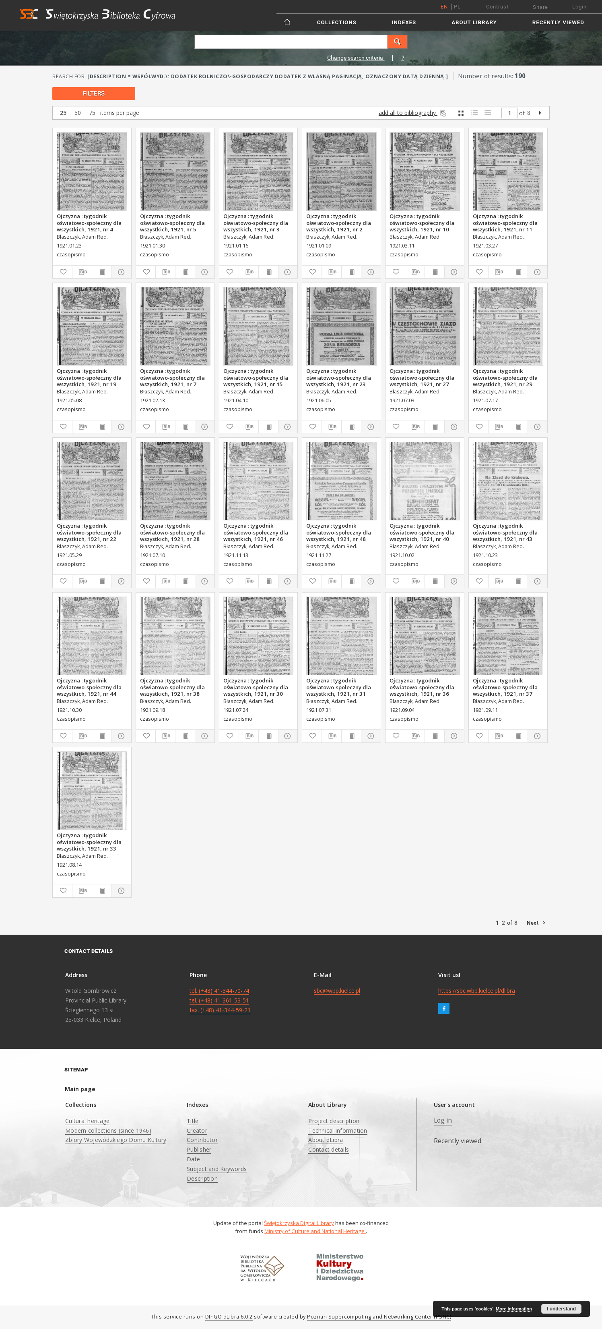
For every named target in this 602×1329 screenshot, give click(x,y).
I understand (561, 1309)
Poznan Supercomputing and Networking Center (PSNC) (379, 1316)
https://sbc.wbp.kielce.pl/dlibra (476, 990)
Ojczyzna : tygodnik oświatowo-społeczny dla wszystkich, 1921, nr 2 (338, 222)
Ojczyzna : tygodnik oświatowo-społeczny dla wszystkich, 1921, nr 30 (255, 687)
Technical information (337, 1130)
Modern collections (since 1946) (108, 1130)
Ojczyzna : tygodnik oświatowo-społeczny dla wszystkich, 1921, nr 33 (89, 842)
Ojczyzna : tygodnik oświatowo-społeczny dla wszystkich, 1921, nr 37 (505, 687)
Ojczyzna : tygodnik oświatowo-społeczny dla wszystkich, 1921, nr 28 (172, 532)
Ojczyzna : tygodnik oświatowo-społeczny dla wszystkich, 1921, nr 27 (422, 377)
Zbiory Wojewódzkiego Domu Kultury (115, 1140)
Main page (80, 1089)
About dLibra (325, 1140)
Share (540, 7)
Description (202, 1178)
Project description (333, 1121)
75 (92, 113)
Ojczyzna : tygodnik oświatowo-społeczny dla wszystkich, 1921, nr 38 (172, 687)
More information (514, 1308)
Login (579, 7)
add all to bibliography (413, 112)
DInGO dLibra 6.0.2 (229, 1316)
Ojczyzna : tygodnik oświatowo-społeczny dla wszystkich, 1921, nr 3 (255, 222)
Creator (197, 1130)
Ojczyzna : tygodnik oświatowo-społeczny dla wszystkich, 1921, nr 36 (422, 687)
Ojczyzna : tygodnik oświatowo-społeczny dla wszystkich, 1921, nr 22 (89, 532)
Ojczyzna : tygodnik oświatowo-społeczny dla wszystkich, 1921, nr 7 (172, 377)
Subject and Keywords (217, 1169)
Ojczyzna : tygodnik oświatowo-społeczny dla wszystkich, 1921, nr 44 (89, 687)
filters (94, 93)
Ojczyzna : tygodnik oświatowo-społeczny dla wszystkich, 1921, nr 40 (422, 532)
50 (77, 113)
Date (193, 1159)
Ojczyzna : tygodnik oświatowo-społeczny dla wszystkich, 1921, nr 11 (505, 222)
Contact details (328, 1149)
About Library (474, 22)
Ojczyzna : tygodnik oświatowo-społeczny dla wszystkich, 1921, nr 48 (338, 532)
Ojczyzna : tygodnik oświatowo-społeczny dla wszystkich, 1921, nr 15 (255, 377)
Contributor (202, 1140)
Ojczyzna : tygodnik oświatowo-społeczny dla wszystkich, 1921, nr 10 (422, 222)
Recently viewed (558, 22)
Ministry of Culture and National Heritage (315, 1231)
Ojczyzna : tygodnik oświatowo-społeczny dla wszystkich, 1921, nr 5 (172, 222)
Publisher (199, 1149)
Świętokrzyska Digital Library (299, 1223)
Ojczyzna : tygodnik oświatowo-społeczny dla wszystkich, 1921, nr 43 (505, 532)
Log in (443, 1120)
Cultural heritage (87, 1121)
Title (192, 1121)
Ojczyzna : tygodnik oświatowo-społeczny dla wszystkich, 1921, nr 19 (89, 377)
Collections (337, 22)
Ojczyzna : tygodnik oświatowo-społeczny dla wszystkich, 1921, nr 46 (255, 532)
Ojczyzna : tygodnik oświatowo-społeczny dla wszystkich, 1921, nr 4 (89, 222)
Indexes (404, 22)
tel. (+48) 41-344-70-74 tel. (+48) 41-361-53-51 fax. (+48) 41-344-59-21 (220, 1000)
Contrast (497, 7)
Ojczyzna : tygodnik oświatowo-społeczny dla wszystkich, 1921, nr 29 (505, 377)
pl (457, 7)
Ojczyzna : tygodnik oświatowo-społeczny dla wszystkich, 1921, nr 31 (338, 687)
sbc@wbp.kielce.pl (337, 990)
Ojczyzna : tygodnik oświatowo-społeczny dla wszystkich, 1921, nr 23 (338, 377)
